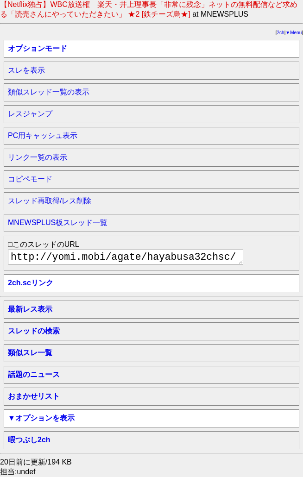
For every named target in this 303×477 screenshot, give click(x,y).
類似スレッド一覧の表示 (48, 92)
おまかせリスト (34, 396)
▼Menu (293, 32)
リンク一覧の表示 (37, 157)
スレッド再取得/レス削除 (49, 201)
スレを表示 (26, 70)
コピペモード (30, 179)
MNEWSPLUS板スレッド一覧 (57, 222)
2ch (280, 32)
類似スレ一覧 (30, 353)
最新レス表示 (30, 309)
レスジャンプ (30, 114)
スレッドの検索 (34, 331)
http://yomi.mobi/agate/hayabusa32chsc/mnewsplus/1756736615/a (125, 257)
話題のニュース (34, 374)
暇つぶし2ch (29, 440)
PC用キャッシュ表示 (42, 135)
